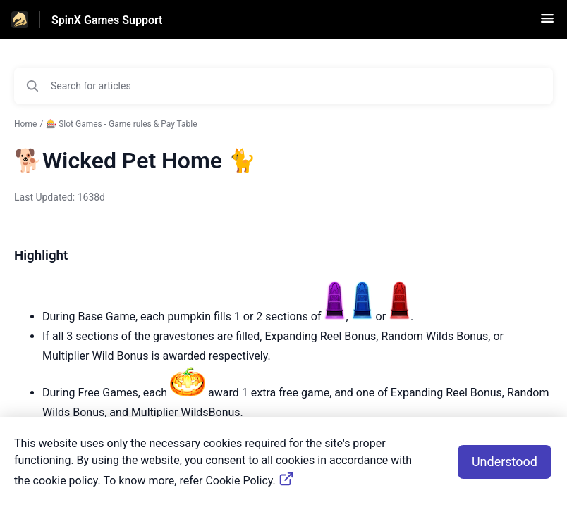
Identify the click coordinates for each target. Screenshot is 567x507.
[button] (547, 23)
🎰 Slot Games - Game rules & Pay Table (121, 124)
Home (25, 124)
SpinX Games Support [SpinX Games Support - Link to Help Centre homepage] (106, 20)
